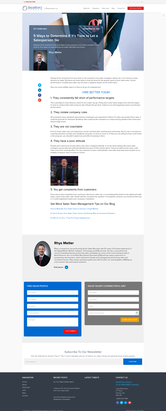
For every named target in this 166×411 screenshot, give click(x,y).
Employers (95, 8)
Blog (113, 8)
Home (24, 382)
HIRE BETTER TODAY (96, 92)
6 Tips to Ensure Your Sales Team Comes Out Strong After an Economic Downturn (83, 213)
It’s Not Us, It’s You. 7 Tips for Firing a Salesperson (70, 218)
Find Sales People (136, 8)
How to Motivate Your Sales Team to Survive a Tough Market (74, 209)
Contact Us (121, 8)
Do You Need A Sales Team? (63, 382)
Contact (25, 396)
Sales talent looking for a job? (107, 286)
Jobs (24, 390)
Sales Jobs (105, 8)
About (24, 385)
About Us (87, 8)
